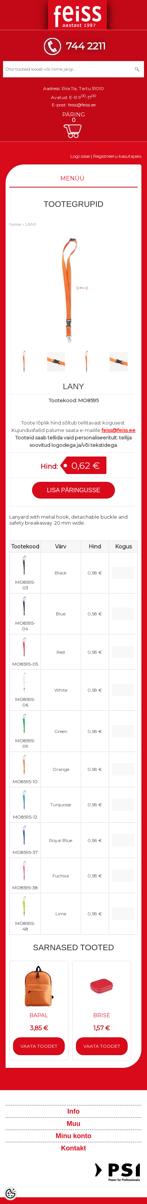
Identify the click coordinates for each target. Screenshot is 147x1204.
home (15, 224)
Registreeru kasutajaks (117, 156)
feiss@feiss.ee (82, 105)
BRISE (101, 1015)
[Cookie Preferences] (10, 1193)
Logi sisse (80, 156)
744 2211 (86, 46)
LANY (30, 224)
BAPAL (38, 1015)
